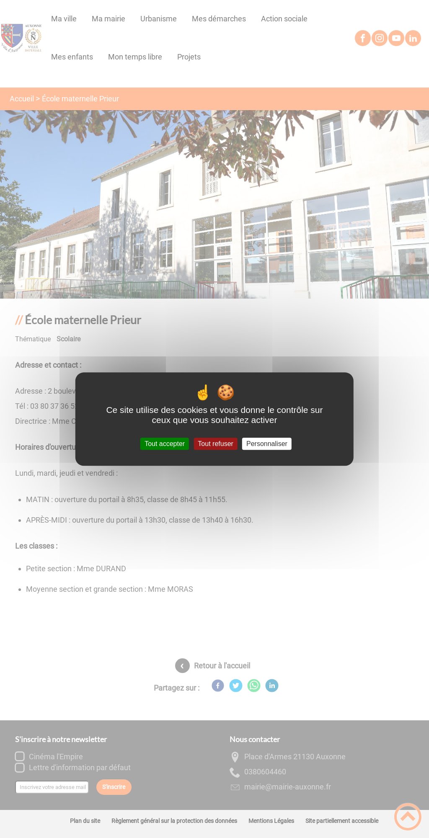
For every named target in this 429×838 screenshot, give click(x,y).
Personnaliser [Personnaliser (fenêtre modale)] (266, 443)
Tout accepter (165, 443)
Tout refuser (215, 443)
